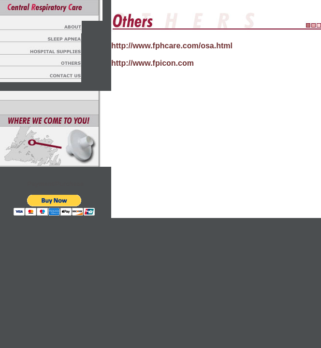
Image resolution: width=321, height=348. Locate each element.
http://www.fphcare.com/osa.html (172, 46)
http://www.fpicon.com (152, 63)
